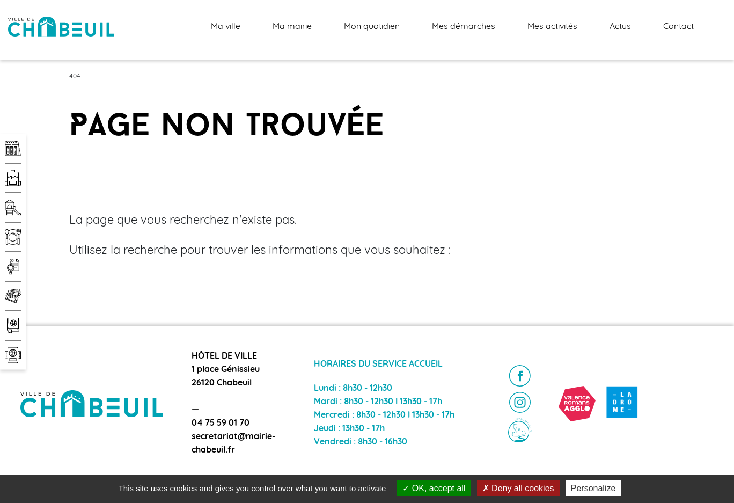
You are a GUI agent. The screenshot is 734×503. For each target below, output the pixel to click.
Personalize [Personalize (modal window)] (593, 488)
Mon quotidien (372, 27)
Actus (620, 27)
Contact (678, 27)
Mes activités (552, 27)
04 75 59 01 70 (220, 423)
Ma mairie (292, 27)
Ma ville (225, 27)
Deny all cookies (518, 488)
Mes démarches (463, 27)
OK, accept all (433, 488)
